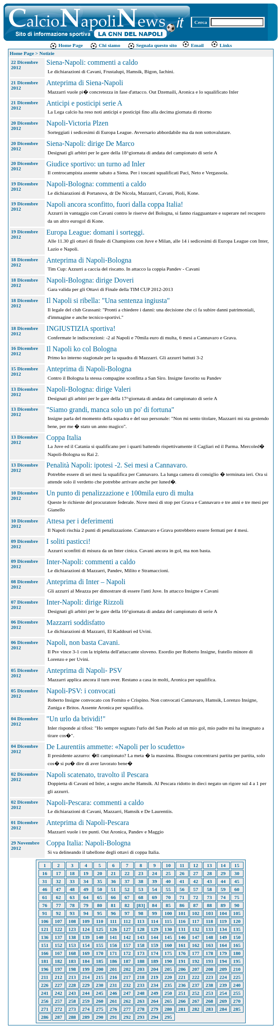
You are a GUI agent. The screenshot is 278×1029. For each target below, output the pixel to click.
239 (223, 985)
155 (100, 945)
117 (195, 921)
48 (72, 889)
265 (168, 1001)
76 (44, 905)
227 (58, 985)
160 (168, 945)
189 (154, 961)
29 (222, 873)
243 (72, 993)
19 (85, 873)
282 (196, 1009)
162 (196, 945)
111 (113, 921)
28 (209, 873)
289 (86, 1017)
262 (127, 1001)
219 (154, 977)
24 (154, 873)
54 (154, 889)
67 (126, 897)
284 (223, 1009)
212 (58, 977)
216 (113, 977)
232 (127, 985)
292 (127, 1017)
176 (182, 953)
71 (181, 897)
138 (72, 937)
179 (223, 953)
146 (182, 937)
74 (222, 897)
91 (44, 913)
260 (100, 1001)
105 (237, 913)
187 (127, 961)
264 (154, 1001)
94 (85, 913)
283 (209, 1009)
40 (168, 881)
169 (86, 953)
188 (141, 961)
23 (140, 873)
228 (72, 985)
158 (141, 945)
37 (126, 881)
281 (182, 1009)
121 (45, 929)
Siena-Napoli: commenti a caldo (92, 62)
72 (195, 897)
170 (100, 953)
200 (100, 969)
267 (196, 1001)
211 (44, 977)
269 (223, 1001)
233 (141, 985)
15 (236, 865)
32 (58, 881)
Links (221, 45)
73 (209, 897)
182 (58, 961)
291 (113, 1017)
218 (141, 977)
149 (223, 937)
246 (113, 993)
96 (113, 913)
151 (45, 945)
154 (86, 945)
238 (209, 985)
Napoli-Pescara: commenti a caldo (95, 802)
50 (99, 889)
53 (140, 889)
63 (72, 897)
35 (99, 881)
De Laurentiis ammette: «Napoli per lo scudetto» (115, 746)
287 (58, 1017)
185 (100, 961)
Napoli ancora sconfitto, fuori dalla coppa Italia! (114, 204)
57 (195, 889)
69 (154, 897)
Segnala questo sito (152, 45)
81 (113, 905)
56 (181, 889)
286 (45, 1017)
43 (209, 881)
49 (85, 889)
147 (196, 937)
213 (72, 977)
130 (168, 929)
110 (99, 921)
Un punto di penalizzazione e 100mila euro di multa (119, 493)
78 (72, 905)
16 (44, 873)
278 (141, 1009)
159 (154, 945)
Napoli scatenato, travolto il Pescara (97, 774)
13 (209, 865)
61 (44, 897)
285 (237, 1009)
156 (113, 945)
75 (236, 897)
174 (154, 953)
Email (193, 45)
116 (181, 921)
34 (85, 881)
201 (113, 969)
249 (154, 993)
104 (223, 913)
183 (72, 961)
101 (182, 913)
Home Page (66, 45)
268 (209, 1001)
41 (181, 881)
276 (113, 1009)
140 (100, 937)
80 (99, 905)
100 (168, 913)
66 (113, 897)
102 (196, 913)
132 (196, 929)
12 (195, 865)
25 (168, 873)
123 (72, 929)
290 (100, 1017)
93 (72, 913)
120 (237, 921)
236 (182, 985)
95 (99, 913)
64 (85, 897)
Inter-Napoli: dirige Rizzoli (85, 602)
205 (168, 969)
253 (209, 993)
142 (127, 937)
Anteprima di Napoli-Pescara (87, 822)
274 (86, 1009)
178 (209, 953)
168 (72, 953)
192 (196, 961)
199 (86, 969)
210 (237, 969)
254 (223, 993)
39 (154, 881)
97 (126, 913)
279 (154, 1009)
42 (195, 881)
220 (168, 977)
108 (72, 921)
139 (86, 937)
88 (209, 905)
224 (223, 977)
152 (58, 945)
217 (127, 977)
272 (58, 1009)
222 (196, 977)
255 (237, 993)
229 (86, 985)
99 (154, 913)
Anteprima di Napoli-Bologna (88, 260)
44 (222, 881)
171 (113, 953)
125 (100, 929)
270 (237, 1001)
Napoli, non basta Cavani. (83, 642)
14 (222, 865)
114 (154, 921)
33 (72, 881)
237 (196, 985)
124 (86, 929)
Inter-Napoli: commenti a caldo (90, 562)
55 (168, 889)
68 (140, 897)
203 (141, 969)
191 (182, 961)
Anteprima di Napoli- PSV (84, 670)
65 (99, 897)
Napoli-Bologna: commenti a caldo (96, 184)
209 (223, 969)
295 (168, 1017)
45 (236, 881)
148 (209, 937)
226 (45, 985)
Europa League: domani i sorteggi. (95, 232)
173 (141, 953)
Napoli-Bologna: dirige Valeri (88, 389)
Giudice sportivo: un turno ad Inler (95, 164)
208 (209, 969)
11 (182, 865)
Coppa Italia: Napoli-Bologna (88, 843)
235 (168, 985)
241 (45, 993)
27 (195, 873)
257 (58, 1001)
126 (113, 929)
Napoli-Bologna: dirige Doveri (90, 280)
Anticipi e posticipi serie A (84, 103)
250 (168, 993)
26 (181, 873)
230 (100, 985)
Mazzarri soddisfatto (75, 622)
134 (223, 929)
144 (154, 937)
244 (86, 993)
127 (127, 929)
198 (72, 969)
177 (196, 953)
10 (168, 865)
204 (154, 969)
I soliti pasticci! (68, 541)
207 (196, 969)
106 (45, 921)
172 (127, 953)
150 (237, 937)
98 (140, 913)
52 (126, 889)
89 (222, 905)
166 (45, 953)
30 (236, 873)
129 (154, 929)
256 (45, 1001)
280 (168, 1009)
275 (100, 1009)
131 (182, 929)
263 (141, 1001)
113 (140, 921)
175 (168, 953)
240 (237, 985)
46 (44, 889)
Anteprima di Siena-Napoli (84, 82)
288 (72, 1017)
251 (182, 993)
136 (45, 937)
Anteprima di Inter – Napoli (86, 581)
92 (58, 913)
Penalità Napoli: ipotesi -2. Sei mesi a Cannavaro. (117, 465)
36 (113, 881)
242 (58, 993)
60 (236, 889)
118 (209, 921)
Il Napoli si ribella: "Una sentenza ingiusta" (108, 300)
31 (44, 881)
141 (113, 937)
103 (209, 913)
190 (168, 961)
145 (168, 937)
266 (182, 1001)
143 (141, 937)
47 (58, 889)
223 (209, 977)
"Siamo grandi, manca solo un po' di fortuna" (110, 409)
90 (236, 905)
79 (85, 905)
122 (58, 929)
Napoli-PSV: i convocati (81, 691)
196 (45, 969)
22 (126, 873)
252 (196, 993)
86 (181, 905)
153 (72, 945)
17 (58, 873)
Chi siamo (105, 45)
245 (100, 993)
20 (99, 873)
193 (209, 961)
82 (126, 905)
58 (209, 889)
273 (72, 1009)
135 (237, 929)
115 (168, 921)
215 (100, 977)
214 (86, 977)
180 (237, 953)
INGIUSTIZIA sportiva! (81, 328)
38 (140, 881)
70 (168, 897)
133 (209, 929)
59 (222, 889)
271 (45, 1009)
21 (113, 873)
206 (182, 969)
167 (58, 953)
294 (154, 1017)
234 (154, 985)
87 (195, 905)
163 (209, 945)
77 (58, 905)
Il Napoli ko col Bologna (81, 349)
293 (141, 1017)
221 (182, 977)
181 (45, 961)
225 (237, 977)
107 (58, 921)
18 (72, 873)
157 (127, 945)
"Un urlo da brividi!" (75, 719)
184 (86, 961)
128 (141, 929)
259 (86, 1001)
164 (223, 945)
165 (237, 945)
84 (154, 905)
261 (113, 1001)
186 (113, 961)
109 (86, 921)
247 (127, 993)
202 (127, 969)
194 (223, 961)
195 (237, 961)
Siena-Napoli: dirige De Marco (90, 143)
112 (127, 921)
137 (58, 937)
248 (141, 993)
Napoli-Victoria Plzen (77, 123)
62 (58, 897)
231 (113, 985)
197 (58, 969)
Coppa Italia (63, 437)
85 (168, 905)
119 (223, 921)
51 (113, 889)
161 (182, 945)
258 (72, 1001)
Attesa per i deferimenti (80, 521)
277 (127, 1009)
